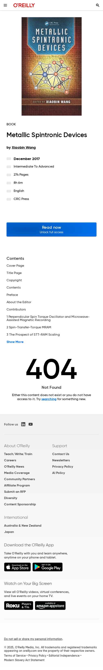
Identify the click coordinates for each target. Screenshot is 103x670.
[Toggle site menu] (5, 5)
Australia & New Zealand (22, 525)
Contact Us (60, 454)
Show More (15, 342)
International (16, 517)
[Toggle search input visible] (98, 5)
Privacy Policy (62, 466)
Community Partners (19, 479)
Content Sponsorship (20, 504)
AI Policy (58, 473)
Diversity (10, 498)
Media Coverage (17, 473)
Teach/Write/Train (18, 454)
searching (48, 399)
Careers (10, 460)
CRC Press (21, 199)
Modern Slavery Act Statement (24, 660)
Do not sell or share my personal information (33, 639)
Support (59, 445)
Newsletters (61, 460)
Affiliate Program (17, 485)
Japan (9, 532)
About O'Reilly (17, 445)
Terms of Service (15, 655)
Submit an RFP (15, 492)
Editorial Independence (64, 655)
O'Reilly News (14, 466)
